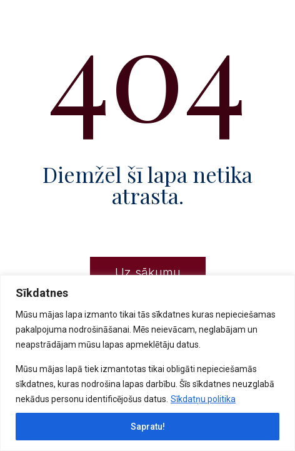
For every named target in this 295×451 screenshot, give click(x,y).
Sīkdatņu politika (203, 399)
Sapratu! (148, 427)
